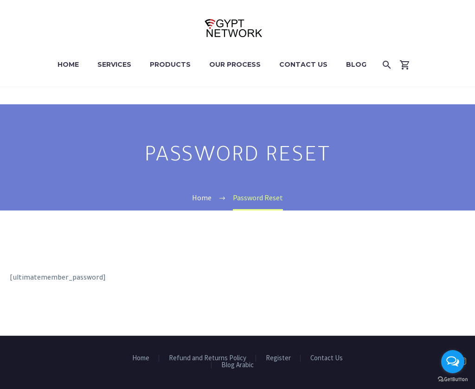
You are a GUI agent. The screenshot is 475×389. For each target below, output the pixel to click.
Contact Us (303, 64)
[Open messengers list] (452, 361)
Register (278, 358)
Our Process (235, 64)
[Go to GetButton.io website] (453, 379)
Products (170, 64)
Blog (356, 64)
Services (114, 64)
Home (68, 64)
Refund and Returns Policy (207, 358)
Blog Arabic (237, 365)
